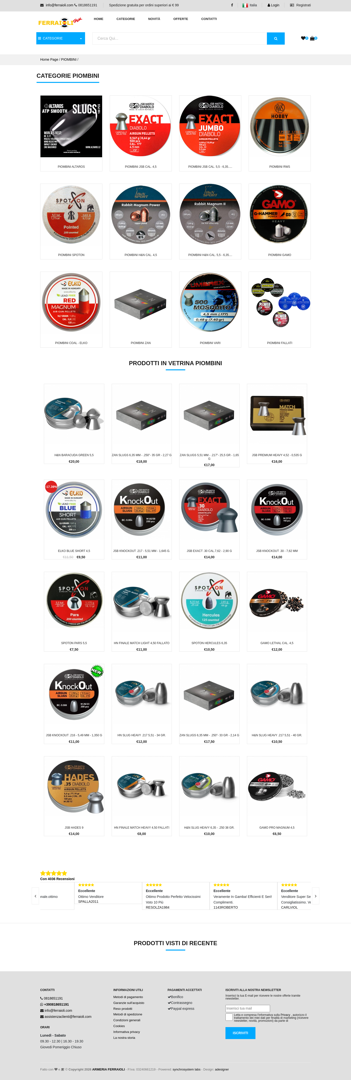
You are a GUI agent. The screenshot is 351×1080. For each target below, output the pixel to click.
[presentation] (35, 895)
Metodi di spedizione (127, 1014)
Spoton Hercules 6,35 (209, 643)
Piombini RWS (279, 166)
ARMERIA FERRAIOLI (108, 1069)
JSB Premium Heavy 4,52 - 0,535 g (277, 455)
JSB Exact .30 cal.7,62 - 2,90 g (209, 551)
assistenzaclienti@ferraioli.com (68, 1017)
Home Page (49, 59)
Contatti (209, 19)
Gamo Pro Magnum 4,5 (276, 827)
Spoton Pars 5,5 (74, 643)
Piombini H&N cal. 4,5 (141, 255)
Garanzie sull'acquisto (128, 1003)
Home (98, 19)
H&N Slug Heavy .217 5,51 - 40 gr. (277, 735)
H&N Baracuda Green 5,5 (74, 455)
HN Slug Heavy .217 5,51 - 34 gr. (141, 735)
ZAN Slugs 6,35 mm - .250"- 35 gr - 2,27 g (142, 455)
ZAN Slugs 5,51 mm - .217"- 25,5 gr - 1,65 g (209, 456)
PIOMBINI (69, 59)
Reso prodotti (122, 1009)
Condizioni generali (126, 1020)
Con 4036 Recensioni (57, 879)
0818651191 (53, 998)
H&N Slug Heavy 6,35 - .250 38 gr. (209, 827)
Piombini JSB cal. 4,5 (140, 166)
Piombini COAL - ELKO (71, 343)
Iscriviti (240, 1033)
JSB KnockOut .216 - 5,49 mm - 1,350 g (74, 735)
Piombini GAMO (279, 255)
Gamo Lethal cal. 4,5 (277, 643)
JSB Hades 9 (74, 827)
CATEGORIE (50, 38)
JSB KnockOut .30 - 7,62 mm (277, 551)
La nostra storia (124, 1038)
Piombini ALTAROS (71, 166)
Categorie (126, 19)
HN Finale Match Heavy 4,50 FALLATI (141, 827)
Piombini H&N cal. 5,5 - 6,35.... (210, 255)
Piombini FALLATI (279, 343)
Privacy (285, 1015)
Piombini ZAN (141, 343)
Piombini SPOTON (71, 255)
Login (273, 5)
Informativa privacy (126, 1032)
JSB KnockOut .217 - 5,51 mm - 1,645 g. (141, 551)
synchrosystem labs (186, 1069)
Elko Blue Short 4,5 (74, 551)
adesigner (222, 1069)
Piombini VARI (210, 343)
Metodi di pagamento (128, 997)
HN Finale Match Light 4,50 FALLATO (141, 643)
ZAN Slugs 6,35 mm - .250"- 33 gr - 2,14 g (209, 735)
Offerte (180, 19)
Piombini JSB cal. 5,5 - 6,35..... (210, 166)
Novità (154, 19)
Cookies (119, 1026)
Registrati (300, 5)
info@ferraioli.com (59, 5)
